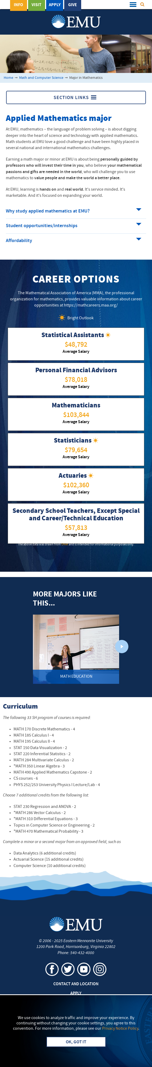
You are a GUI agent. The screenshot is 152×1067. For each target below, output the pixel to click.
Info (18, 5)
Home (8, 78)
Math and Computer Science (41, 78)
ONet (64, 544)
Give (72, 5)
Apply (54, 5)
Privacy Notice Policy (120, 1029)
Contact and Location (75, 984)
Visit (36, 5)
